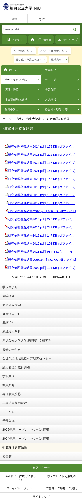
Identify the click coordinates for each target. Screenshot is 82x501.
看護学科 (8, 323)
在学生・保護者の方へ (53, 50)
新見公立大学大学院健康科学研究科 (26, 340)
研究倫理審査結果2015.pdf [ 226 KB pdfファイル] (40, 219)
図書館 (7, 456)
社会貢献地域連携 (16, 99)
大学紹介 (50, 70)
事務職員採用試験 (14, 403)
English (41, 19)
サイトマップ (70, 39)
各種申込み (12, 109)
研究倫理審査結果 (14, 447)
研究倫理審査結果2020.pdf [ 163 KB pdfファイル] (40, 179)
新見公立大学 (11, 305)
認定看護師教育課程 (16, 367)
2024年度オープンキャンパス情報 (25, 438)
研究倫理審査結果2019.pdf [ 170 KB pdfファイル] (40, 187)
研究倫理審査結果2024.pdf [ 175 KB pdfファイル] (40, 146)
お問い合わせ (44, 39)
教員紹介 (8, 385)
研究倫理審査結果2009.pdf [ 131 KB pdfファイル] (40, 268)
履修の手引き (11, 349)
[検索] (31, 29)
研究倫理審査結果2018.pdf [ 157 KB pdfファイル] (40, 195)
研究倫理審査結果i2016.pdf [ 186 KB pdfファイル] (40, 211)
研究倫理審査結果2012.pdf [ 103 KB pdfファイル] (40, 243)
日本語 (14, 19)
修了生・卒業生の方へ (29, 59)
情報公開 (50, 89)
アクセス (17, 39)
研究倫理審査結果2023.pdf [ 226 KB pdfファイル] (40, 154)
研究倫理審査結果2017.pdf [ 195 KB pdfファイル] (40, 203)
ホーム (13, 70)
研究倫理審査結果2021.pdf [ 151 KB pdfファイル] (40, 171)
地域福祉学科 (11, 331)
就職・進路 (12, 89)
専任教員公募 (11, 394)
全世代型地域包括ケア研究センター (26, 358)
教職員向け (57, 59)
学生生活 (50, 79)
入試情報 (50, 99)
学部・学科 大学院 (29, 119)
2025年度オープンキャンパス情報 (25, 429)
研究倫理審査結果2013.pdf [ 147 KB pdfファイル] (40, 235)
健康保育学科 (11, 314)
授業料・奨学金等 (56, 109)
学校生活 (8, 376)
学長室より (10, 287)
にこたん (8, 412)
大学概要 (8, 296)
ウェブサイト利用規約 (61, 476)
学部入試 (8, 420)
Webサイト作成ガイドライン (20, 478)
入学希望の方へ (22, 50)
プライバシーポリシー (20, 488)
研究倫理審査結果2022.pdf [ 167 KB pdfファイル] (40, 162)
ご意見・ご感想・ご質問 (61, 488)
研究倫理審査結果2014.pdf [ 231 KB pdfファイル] (40, 227)
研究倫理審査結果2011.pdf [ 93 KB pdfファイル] (39, 251)
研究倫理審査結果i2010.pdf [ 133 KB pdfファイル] (40, 259)
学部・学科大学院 (16, 79)
